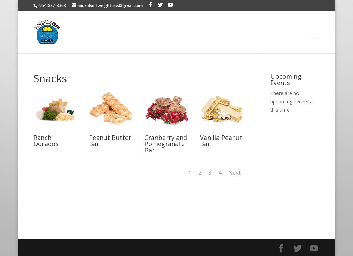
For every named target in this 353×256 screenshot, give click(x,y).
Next (234, 173)
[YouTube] (170, 5)
